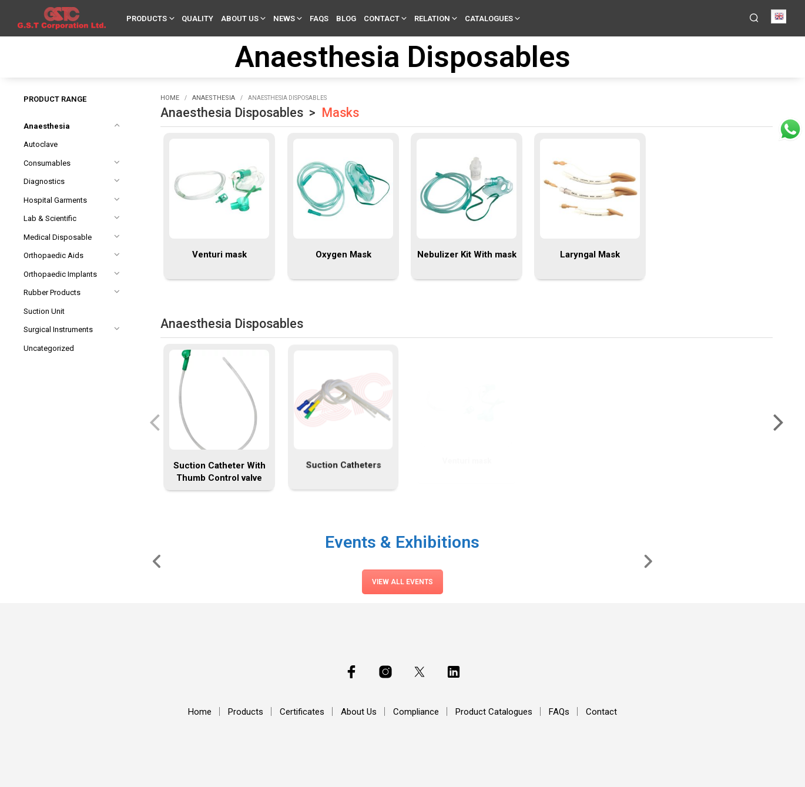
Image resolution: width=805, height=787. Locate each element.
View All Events (402, 582)
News (284, 18)
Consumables (47, 163)
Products (146, 18)
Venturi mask (219, 254)
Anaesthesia (47, 126)
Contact (382, 18)
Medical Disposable (58, 237)
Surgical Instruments (58, 329)
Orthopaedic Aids (53, 255)
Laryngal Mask (590, 254)
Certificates (302, 711)
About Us (240, 18)
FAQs (319, 18)
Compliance (416, 711)
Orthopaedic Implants (60, 274)
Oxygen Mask (343, 254)
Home (169, 98)
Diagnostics (44, 181)
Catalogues (489, 18)
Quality (197, 18)
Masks (340, 112)
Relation (432, 18)
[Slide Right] (647, 560)
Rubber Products (52, 292)
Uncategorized (49, 348)
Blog (346, 18)
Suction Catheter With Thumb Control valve (219, 467)
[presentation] (154, 421)
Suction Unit (44, 311)
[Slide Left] (157, 560)
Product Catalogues (493, 711)
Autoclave (41, 144)
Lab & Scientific (50, 218)
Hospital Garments (55, 200)
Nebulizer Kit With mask (466, 254)
